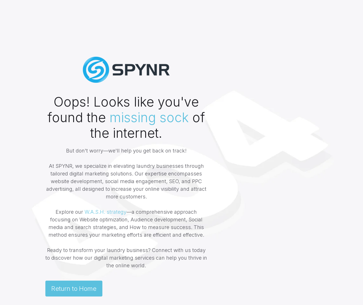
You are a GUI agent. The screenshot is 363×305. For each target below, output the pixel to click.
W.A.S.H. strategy (105, 212)
